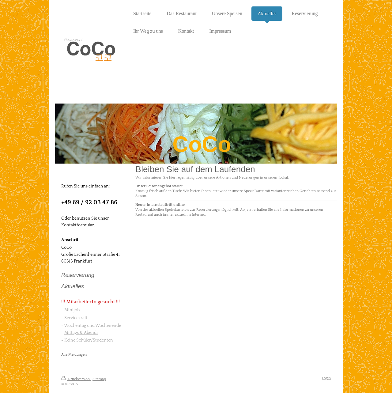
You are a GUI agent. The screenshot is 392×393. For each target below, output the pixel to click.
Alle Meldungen (74, 355)
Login (326, 378)
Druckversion (76, 379)
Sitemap (99, 379)
